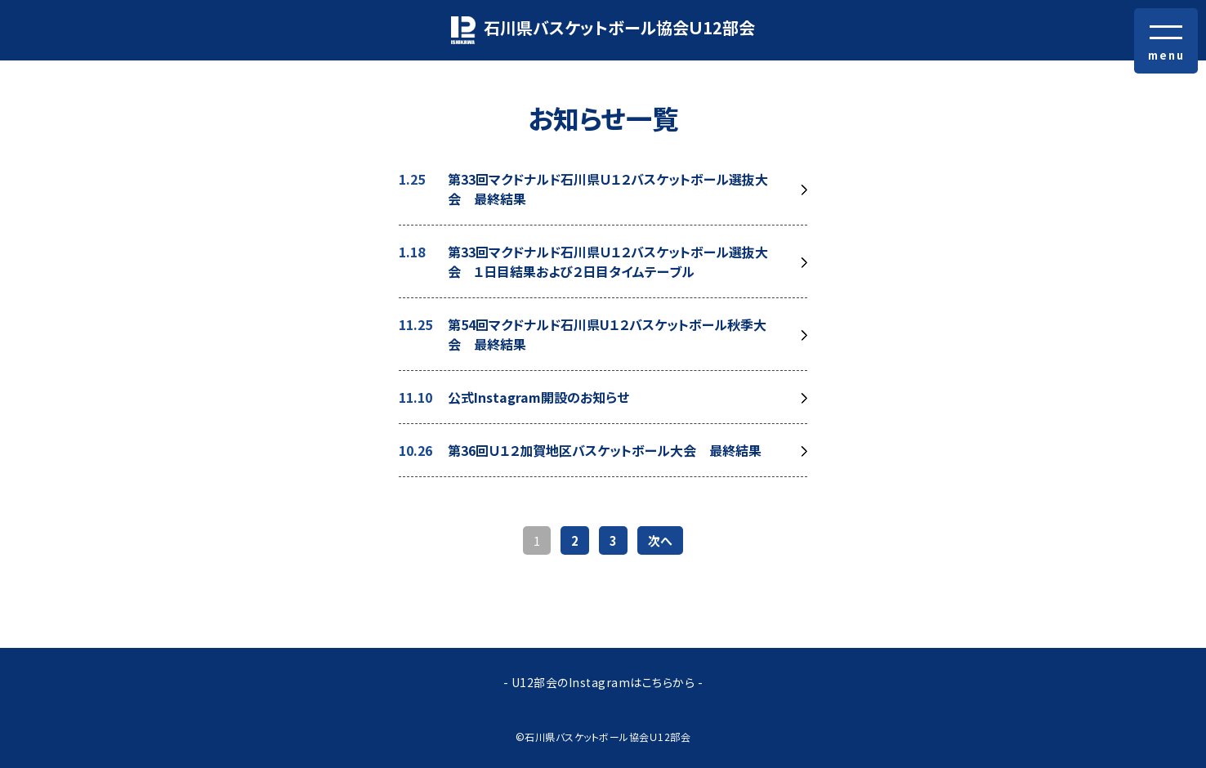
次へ (660, 540)
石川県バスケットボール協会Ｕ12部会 (603, 30)
